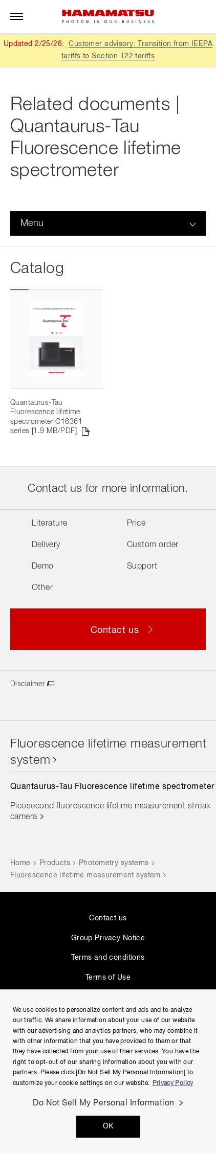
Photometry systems (114, 863)
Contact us (107, 918)
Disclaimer (27, 684)
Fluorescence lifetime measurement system (85, 875)
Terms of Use (108, 977)
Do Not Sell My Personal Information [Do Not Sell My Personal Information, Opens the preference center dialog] (104, 1103)
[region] (108, 1071)
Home (20, 863)
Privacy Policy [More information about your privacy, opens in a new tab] (173, 1083)
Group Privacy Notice (108, 938)
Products (54, 863)
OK (108, 1126)
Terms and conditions (107, 957)
